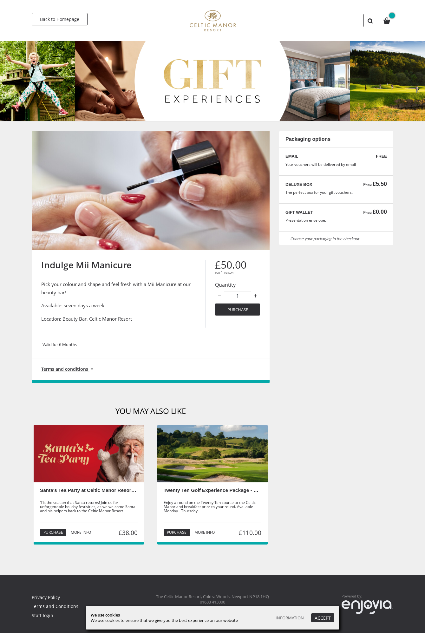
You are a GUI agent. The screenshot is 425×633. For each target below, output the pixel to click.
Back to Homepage (59, 19)
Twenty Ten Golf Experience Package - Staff (214, 491)
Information (288, 618)
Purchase (237, 310)
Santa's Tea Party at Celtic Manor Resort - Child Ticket (104, 491)
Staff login (43, 615)
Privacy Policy (47, 597)
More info (80, 533)
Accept (323, 618)
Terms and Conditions (55, 606)
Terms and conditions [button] (66, 369)
